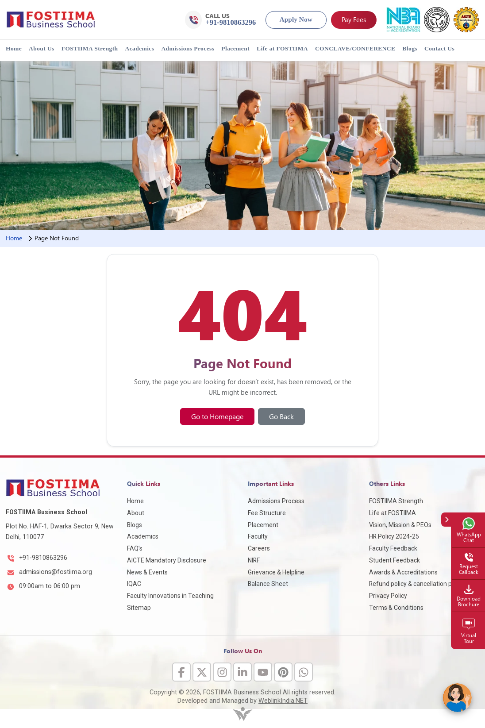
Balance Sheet (268, 583)
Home (14, 48)
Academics (139, 48)
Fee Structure (267, 512)
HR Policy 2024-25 (394, 536)
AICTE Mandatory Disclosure (166, 560)
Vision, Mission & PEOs (400, 524)
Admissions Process (187, 48)
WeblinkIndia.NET (283, 701)
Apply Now (296, 19)
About (135, 512)
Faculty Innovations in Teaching (170, 595)
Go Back (281, 416)
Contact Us (439, 48)
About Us (41, 48)
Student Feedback (394, 560)
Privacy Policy (388, 595)
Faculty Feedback (393, 548)
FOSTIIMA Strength (90, 48)
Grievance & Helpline (276, 572)
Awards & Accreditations (403, 572)
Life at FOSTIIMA (282, 48)
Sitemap (139, 607)
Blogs (409, 48)
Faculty (258, 536)
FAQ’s (134, 548)
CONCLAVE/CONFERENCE (355, 48)
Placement (235, 48)
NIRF (254, 560)
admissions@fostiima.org (55, 571)
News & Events (147, 572)
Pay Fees (354, 19)
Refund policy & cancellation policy (416, 583)
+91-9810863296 (43, 557)
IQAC (134, 583)
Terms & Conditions (396, 607)
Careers (259, 548)
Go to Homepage (217, 416)
